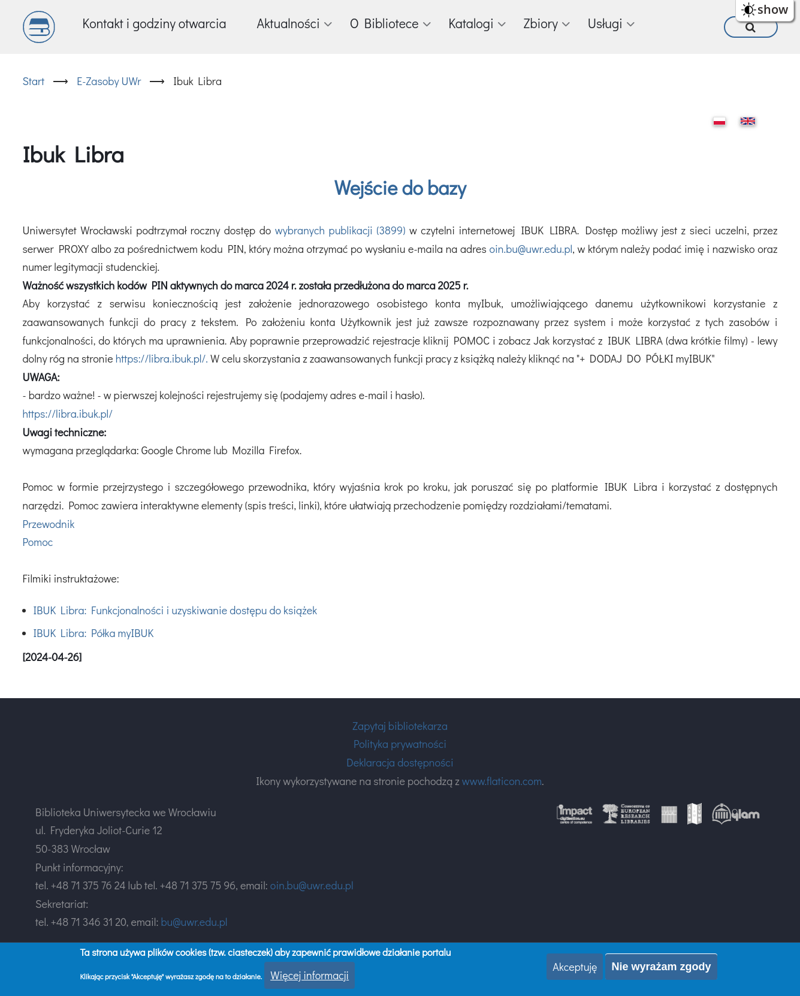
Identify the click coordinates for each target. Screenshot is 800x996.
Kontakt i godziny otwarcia (155, 23)
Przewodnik (49, 524)
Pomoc (38, 542)
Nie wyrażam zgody (661, 967)
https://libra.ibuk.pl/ (68, 413)
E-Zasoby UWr (109, 81)
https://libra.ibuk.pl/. (162, 358)
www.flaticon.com (502, 781)
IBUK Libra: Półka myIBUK (94, 633)
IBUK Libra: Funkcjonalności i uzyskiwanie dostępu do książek (176, 610)
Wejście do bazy (400, 187)
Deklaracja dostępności (399, 762)
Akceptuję (575, 966)
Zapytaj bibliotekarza (400, 726)
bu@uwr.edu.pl (194, 921)
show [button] (772, 9)
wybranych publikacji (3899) (340, 230)
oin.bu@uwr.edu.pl (530, 249)
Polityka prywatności (400, 744)
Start (34, 81)
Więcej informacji (309, 975)
